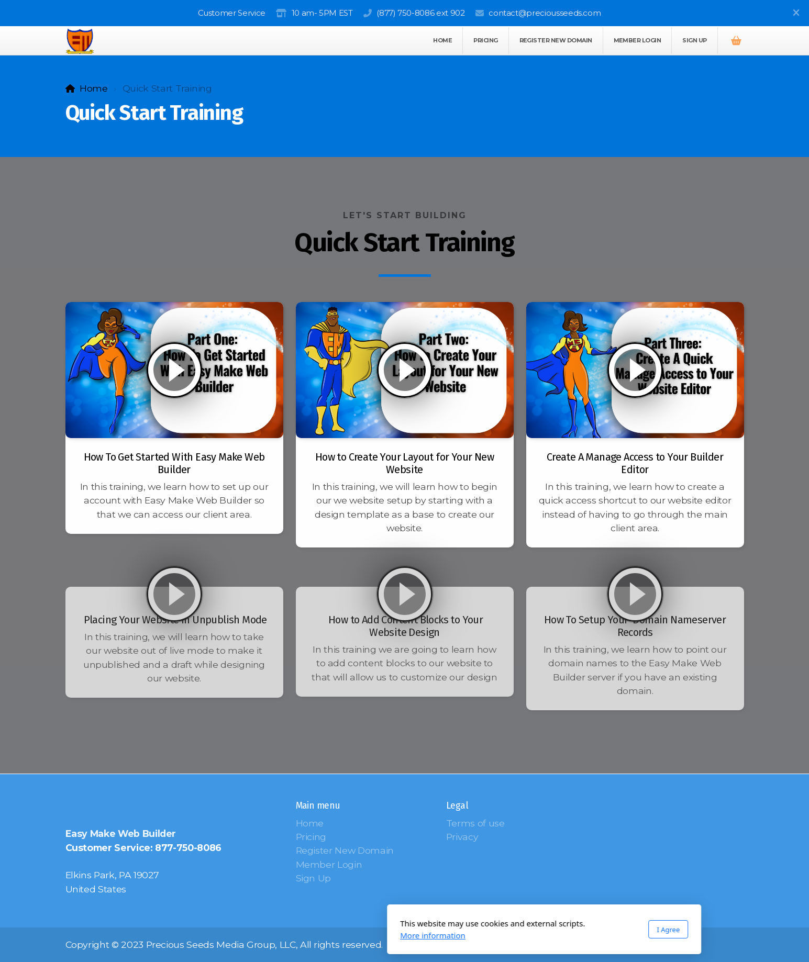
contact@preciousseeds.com (545, 13)
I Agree (528, 929)
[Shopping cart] (736, 41)
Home (94, 88)
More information (293, 935)
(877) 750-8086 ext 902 (420, 13)
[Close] (796, 13)
